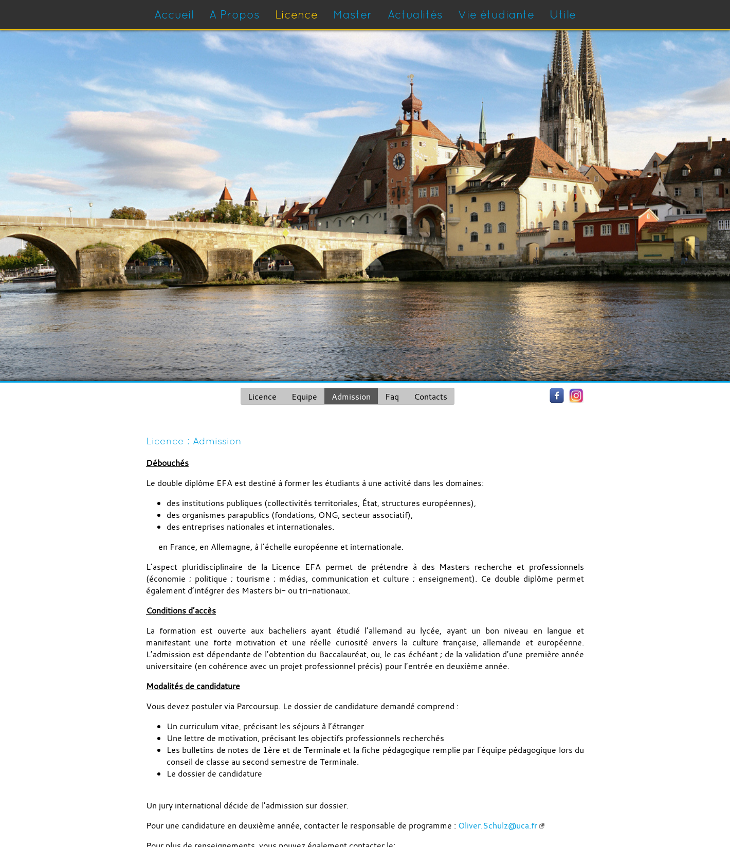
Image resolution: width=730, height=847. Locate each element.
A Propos (234, 14)
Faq (392, 396)
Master (352, 14)
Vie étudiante (496, 14)
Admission (351, 396)
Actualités (415, 14)
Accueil (174, 14)
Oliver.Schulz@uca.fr (497, 825)
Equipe (304, 396)
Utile (563, 14)
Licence (296, 14)
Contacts (430, 396)
